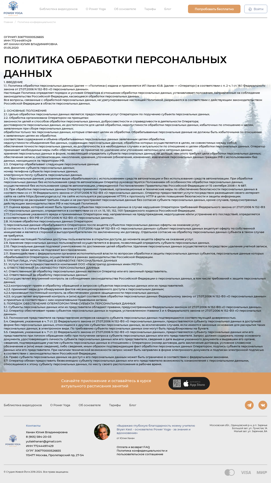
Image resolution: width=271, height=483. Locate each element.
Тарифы (115, 405)
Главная (8, 22)
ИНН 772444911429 (39, 446)
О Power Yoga (60, 405)
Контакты (33, 425)
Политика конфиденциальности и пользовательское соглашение (142, 452)
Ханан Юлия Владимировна (47, 432)
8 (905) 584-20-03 (38, 436)
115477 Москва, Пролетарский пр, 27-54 (55, 455)
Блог (132, 405)
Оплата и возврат (130, 447)
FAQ (146, 447)
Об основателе (90, 405)
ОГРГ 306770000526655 (43, 450)
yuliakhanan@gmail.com (44, 441)
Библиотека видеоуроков (23, 405)
